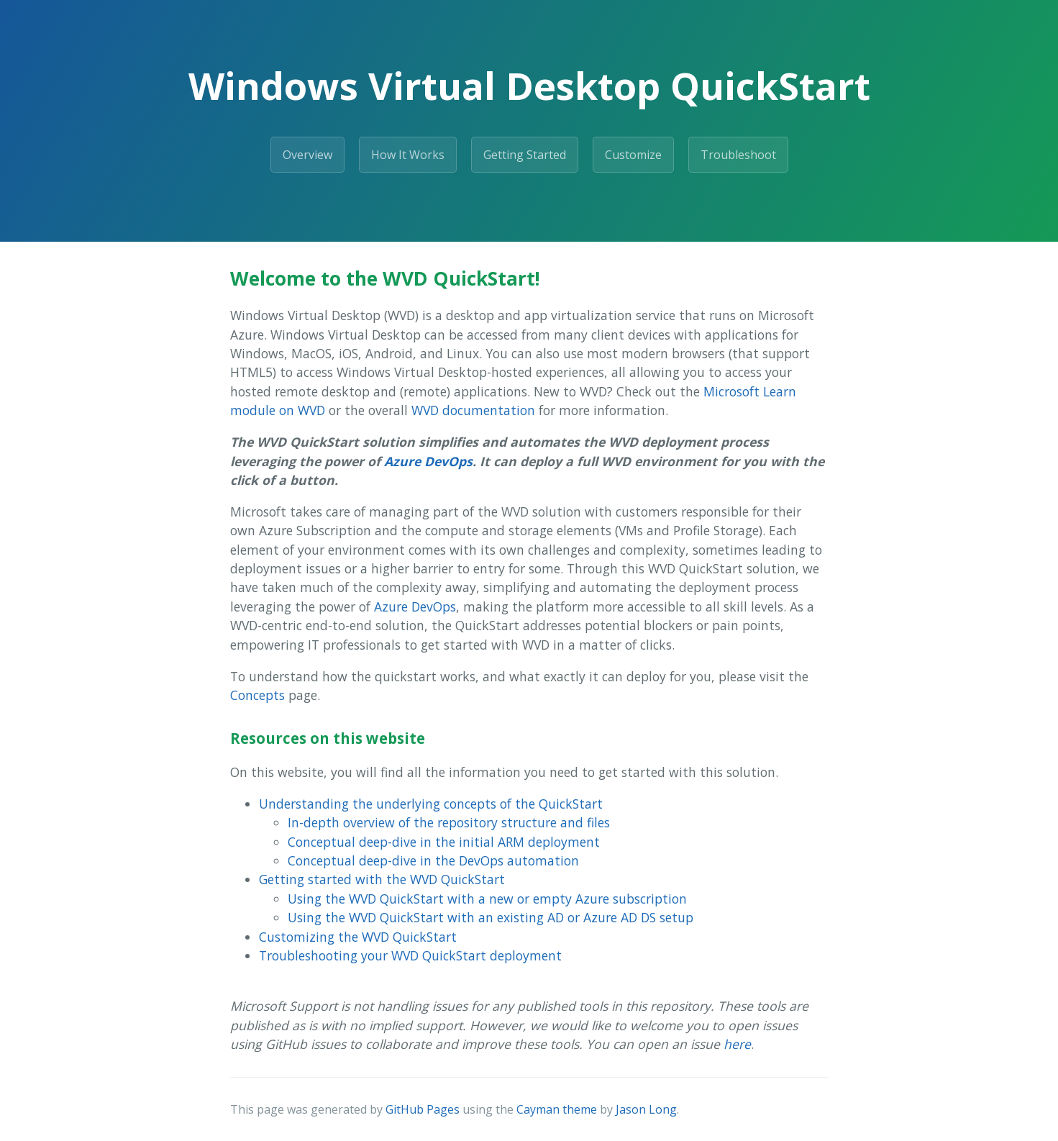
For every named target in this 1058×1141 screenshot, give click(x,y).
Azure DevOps (428, 461)
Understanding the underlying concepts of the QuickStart (431, 803)
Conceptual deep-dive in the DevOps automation (433, 860)
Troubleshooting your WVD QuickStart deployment (410, 955)
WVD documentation (473, 410)
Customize (633, 155)
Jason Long (646, 1109)
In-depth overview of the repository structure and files (449, 822)
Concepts (257, 695)
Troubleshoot (738, 155)
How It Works (407, 155)
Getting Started (524, 155)
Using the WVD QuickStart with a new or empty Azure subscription (487, 898)
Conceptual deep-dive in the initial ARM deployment (444, 841)
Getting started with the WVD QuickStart (382, 879)
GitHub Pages (423, 1109)
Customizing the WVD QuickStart (358, 936)
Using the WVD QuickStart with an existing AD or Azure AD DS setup (490, 917)
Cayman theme (556, 1109)
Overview (307, 155)
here (737, 1044)
